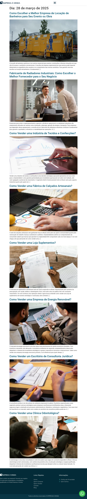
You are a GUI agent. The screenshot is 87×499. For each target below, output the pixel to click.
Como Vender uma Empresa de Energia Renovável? (40, 299)
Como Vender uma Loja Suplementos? (33, 242)
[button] (54, 2)
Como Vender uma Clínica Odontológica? (34, 413)
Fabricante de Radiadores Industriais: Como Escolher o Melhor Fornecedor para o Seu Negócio (43, 75)
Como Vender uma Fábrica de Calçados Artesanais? (41, 186)
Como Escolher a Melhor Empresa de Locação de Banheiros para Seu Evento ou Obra (39, 15)
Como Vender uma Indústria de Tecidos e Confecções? (43, 133)
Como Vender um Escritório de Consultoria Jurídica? (41, 356)
